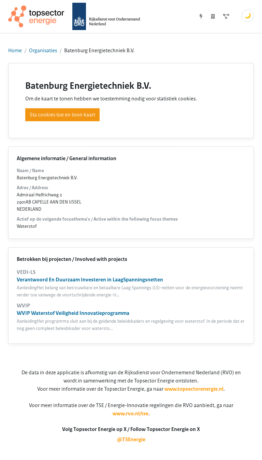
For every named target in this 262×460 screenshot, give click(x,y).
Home (15, 50)
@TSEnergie (131, 439)
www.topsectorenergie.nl (193, 389)
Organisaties (43, 50)
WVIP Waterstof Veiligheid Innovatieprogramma (73, 313)
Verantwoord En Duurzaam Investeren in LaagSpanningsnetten (90, 279)
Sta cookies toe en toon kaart (62, 114)
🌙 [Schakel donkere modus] (247, 15)
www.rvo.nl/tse (130, 413)
